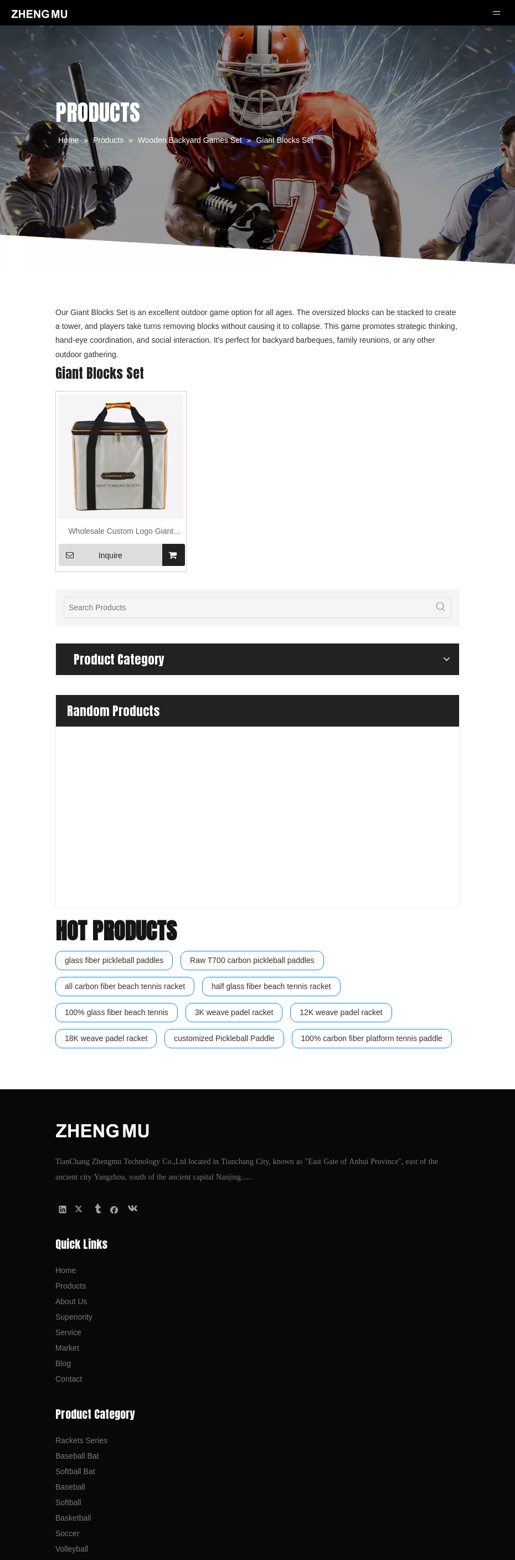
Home (65, 1057)
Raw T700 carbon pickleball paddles (252, 746)
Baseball (70, 1273)
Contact (68, 1165)
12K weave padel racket (341, 798)
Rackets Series (81, 1227)
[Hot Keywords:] (441, 607)
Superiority (73, 1103)
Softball (68, 1289)
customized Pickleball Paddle (224, 825)
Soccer (67, 1320)
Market (67, 1134)
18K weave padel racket (106, 825)
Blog (63, 1150)
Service (68, 1119)
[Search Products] (247, 607)
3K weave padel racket (234, 798)
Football (69, 1351)
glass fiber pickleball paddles (114, 746)
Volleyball (71, 1335)
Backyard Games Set (91, 1366)
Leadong (367, 1545)
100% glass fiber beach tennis (116, 798)
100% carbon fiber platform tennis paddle (371, 825)
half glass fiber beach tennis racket (271, 772)
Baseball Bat (77, 1242)
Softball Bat (75, 1258)
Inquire (90, 555)
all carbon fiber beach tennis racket (125, 772)
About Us (71, 1088)
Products (70, 1072)
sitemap (412, 1545)
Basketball (73, 1304)
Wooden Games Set (90, 1382)
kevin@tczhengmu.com (110, 1477)
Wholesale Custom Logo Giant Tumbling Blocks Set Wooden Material (120, 532)
